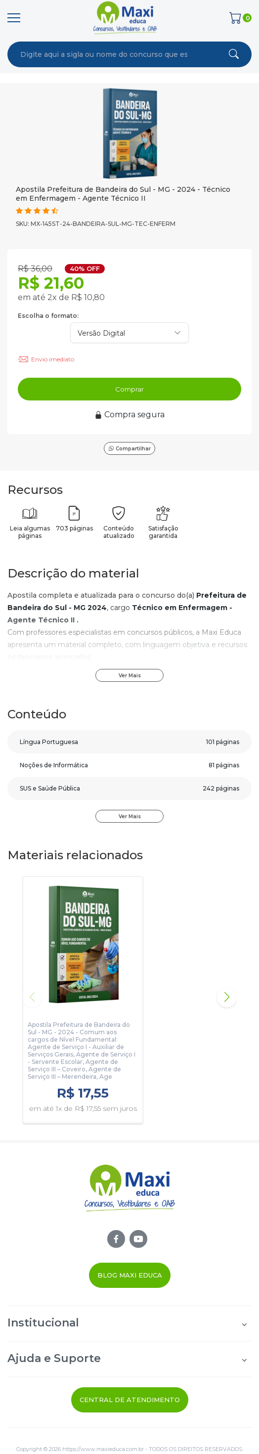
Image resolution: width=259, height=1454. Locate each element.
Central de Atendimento (130, 1400)
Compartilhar (130, 448)
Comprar (129, 389)
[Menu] (13, 17)
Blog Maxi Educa (129, 1275)
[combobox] (103, 54)
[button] (227, 997)
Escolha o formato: (48, 315)
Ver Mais (130, 675)
